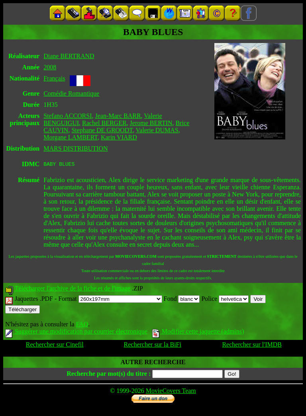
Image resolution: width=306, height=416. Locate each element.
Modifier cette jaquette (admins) (198, 332)
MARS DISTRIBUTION (75, 148)
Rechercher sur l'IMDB (252, 345)
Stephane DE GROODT (101, 130)
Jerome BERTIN (151, 123)
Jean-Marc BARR (118, 115)
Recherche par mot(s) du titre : (109, 374)
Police (225, 299)
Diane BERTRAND (68, 56)
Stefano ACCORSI (67, 115)
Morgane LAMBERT (70, 137)
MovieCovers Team (171, 392)
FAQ (82, 325)
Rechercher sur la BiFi (152, 345)
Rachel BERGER (104, 123)
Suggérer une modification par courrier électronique (76, 332)
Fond (182, 299)
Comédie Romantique (71, 93)
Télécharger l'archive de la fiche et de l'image (72, 289)
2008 (49, 67)
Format (110, 299)
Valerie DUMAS (157, 130)
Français (54, 78)
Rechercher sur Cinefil (55, 345)
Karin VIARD (119, 137)
